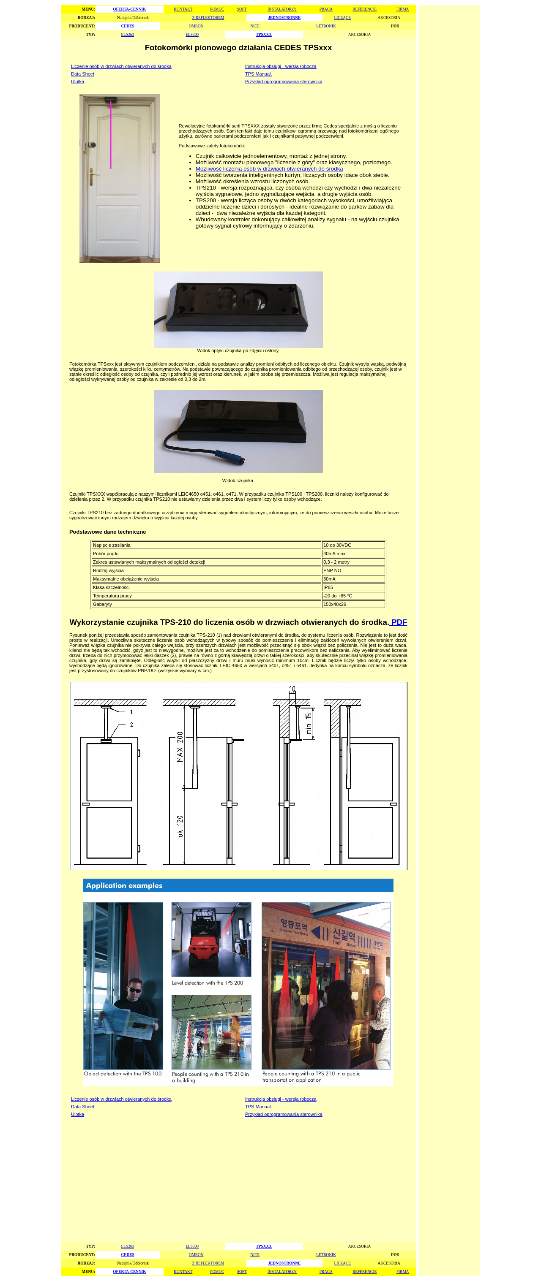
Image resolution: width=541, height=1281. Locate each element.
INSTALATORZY (282, 9)
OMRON (196, 26)
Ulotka (77, 81)
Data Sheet (82, 73)
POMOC (217, 9)
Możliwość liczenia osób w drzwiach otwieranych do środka (269, 169)
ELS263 (127, 35)
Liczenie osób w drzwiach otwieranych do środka (121, 66)
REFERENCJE (364, 9)
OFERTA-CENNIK (129, 9)
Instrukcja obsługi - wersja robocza (281, 66)
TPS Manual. (258, 73)
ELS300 (192, 35)
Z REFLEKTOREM (208, 18)
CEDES (127, 26)
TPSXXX (264, 35)
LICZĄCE (342, 18)
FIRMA (402, 9)
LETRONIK (326, 26)
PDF (398, 622)
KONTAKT (183, 9)
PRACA (326, 9)
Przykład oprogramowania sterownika (283, 81)
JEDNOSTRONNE (284, 18)
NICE (255, 26)
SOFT (242, 9)
